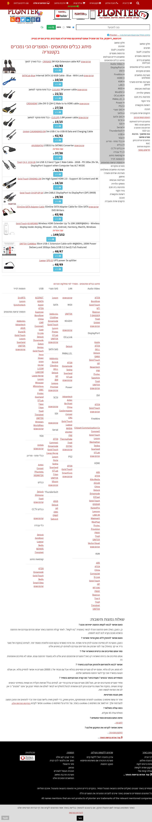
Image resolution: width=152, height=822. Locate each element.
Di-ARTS (21, 297)
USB (41, 288)
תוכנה (147, 109)
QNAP (55, 515)
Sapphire (96, 377)
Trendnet (95, 605)
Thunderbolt (51, 492)
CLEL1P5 (55, 117)
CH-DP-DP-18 (37, 192)
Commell (95, 431)
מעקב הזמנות (107, 764)
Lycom (97, 438)
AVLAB (97, 483)
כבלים (40, 482)
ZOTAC (69, 446)
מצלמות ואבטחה (142, 88)
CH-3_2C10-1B (29, 162)
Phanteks (39, 471)
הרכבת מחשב (61, 3)
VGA (41, 435)
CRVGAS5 (47, 61)
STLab (97, 452)
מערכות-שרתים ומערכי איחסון (139, 83)
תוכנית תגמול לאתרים (64, 771)
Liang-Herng (52, 453)
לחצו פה (119, 722)
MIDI (70, 304)
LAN (70, 288)
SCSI (55, 397)
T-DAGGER (95, 315)
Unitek (26, 131)
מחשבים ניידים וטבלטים (143, 61)
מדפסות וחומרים (142, 56)
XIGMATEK (38, 475)
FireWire (95, 418)
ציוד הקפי (145, 101)
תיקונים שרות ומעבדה (140, 113)
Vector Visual (94, 543)
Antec (69, 400)
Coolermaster (65, 410)
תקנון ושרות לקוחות (143, 767)
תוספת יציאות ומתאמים (14, 311)
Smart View (38, 582)
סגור (5, 818)
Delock (96, 353)
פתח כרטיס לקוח (144, 764)
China (97, 486)
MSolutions (38, 386)
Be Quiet (68, 403)
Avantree (39, 312)
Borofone (95, 301)
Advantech (67, 396)
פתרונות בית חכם (142, 96)
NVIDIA (69, 428)
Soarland (95, 449)
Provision (95, 529)
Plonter (128, 35)
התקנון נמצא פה (116, 732)
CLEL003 (56, 89)
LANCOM (39, 372)
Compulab (95, 573)
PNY (98, 370)
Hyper (40, 358)
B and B (21, 331)
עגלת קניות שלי (145, 771)
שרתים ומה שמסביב (142, 127)
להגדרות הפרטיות (76, 812)
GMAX (97, 356)
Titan (55, 474)
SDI (56, 413)
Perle (55, 460)
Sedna (97, 445)
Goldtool (39, 538)
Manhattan (95, 442)
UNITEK (23, 243)
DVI (98, 395)
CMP (41, 322)
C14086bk (31, 243)
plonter (68, 431)
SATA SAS (53, 349)
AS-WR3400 (32, 223)
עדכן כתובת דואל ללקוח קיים (100, 757)
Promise (54, 386)
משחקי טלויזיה (143, 92)
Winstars (39, 421)
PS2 (70, 456)
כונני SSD (146, 130)
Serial (55, 429)
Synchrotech (19, 304)
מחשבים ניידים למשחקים (140, 121)
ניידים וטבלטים (21, 3)
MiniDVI (68, 320)
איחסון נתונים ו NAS (142, 124)
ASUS (55, 501)
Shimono (39, 495)
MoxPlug (96, 521)
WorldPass (38, 425)
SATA (55, 304)
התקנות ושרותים (143, 146)
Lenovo (54, 383)
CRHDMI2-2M (35, 178)
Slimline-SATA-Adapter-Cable (30, 206)
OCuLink (68, 337)
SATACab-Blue (28, 75)
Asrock (55, 362)
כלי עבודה (38, 525)
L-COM (40, 368)
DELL (97, 349)
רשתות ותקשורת (142, 105)
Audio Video (94, 288)
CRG (70, 417)
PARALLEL (67, 353)
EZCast (96, 497)
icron (41, 361)
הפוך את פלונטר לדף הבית (62, 760)
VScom (55, 481)
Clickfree (54, 317)
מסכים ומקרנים (143, 70)
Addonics (54, 313)
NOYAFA (39, 548)
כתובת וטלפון (111, 3)
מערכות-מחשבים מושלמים (142, 76)
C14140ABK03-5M (38, 131)
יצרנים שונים (86, 61)
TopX (19, 162)
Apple (97, 342)
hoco (41, 354)
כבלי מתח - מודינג (35, 455)
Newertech (95, 367)
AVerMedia (95, 479)
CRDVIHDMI (31, 103)
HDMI (97, 463)
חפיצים (147, 47)
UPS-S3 (49, 260)
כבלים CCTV (37, 509)
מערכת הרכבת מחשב (64, 774)
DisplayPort (94, 333)
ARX (98, 472)
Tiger (40, 404)
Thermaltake (66, 439)
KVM (97, 553)
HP (98, 363)
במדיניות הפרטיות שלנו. (21, 703)
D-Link (97, 577)
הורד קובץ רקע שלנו (65, 757)
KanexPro (95, 507)
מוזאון (71, 767)
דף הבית (127, 3)
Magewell (95, 518)
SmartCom (67, 472)
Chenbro (54, 365)
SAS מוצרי (53, 288)
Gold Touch (23, 178)
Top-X (97, 598)
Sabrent (54, 518)
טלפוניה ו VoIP (143, 51)
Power (69, 387)
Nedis (40, 545)
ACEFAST (39, 297)
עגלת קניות (79, 3)
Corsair (69, 414)
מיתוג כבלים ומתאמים (140, 67)
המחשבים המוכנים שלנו (63, 778)
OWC (56, 511)
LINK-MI (96, 515)
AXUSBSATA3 (37, 145)
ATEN (97, 297)
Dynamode (95, 493)
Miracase (39, 382)
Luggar (42, 260)
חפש (51, 27)
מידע (58, 70)
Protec (97, 374)
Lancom (96, 511)
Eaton (40, 343)
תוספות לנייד (19, 288)
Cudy (41, 329)
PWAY (97, 532)
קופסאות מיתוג (36, 559)
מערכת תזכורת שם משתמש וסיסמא (96, 760)
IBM (56, 379)
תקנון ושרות (95, 3)
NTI (98, 308)
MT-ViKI (96, 587)
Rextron (96, 312)
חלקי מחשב (145, 43)
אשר (80, 818)
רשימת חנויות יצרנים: (142, 117)
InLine (40, 365)
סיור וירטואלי (68, 764)
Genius (40, 347)
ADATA (40, 301)
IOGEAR (96, 504)
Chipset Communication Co (87, 427)
